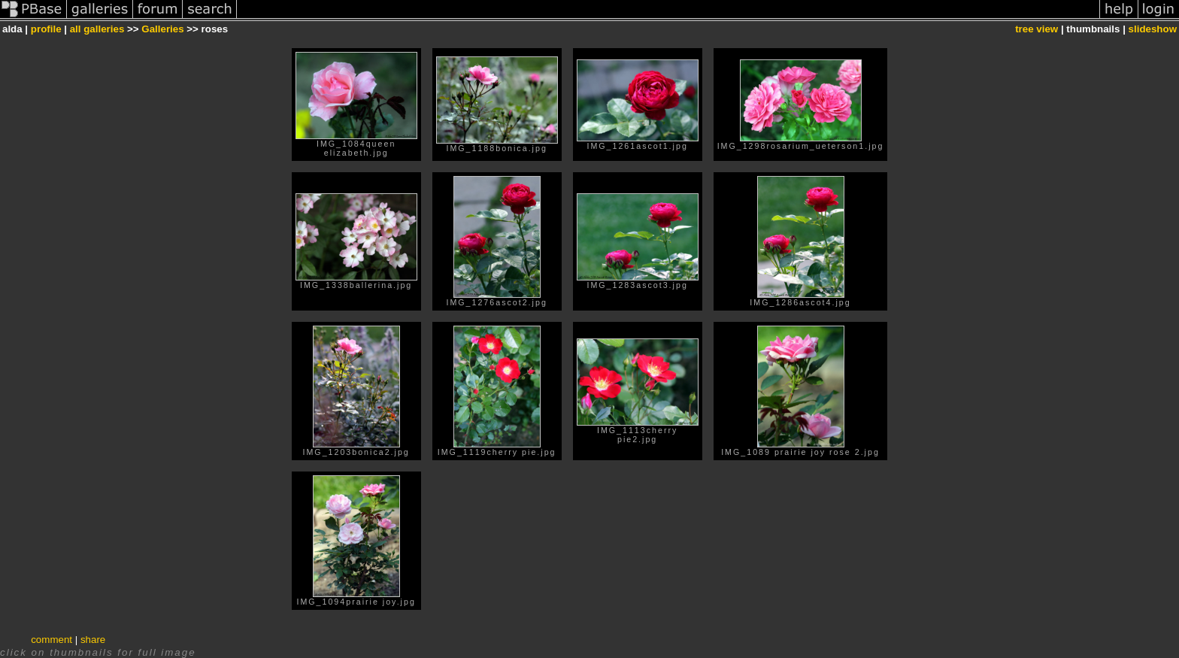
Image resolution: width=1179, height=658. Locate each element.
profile (46, 29)
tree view (1036, 29)
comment (51, 639)
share (92, 639)
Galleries (162, 29)
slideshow (1153, 29)
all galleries (97, 29)
